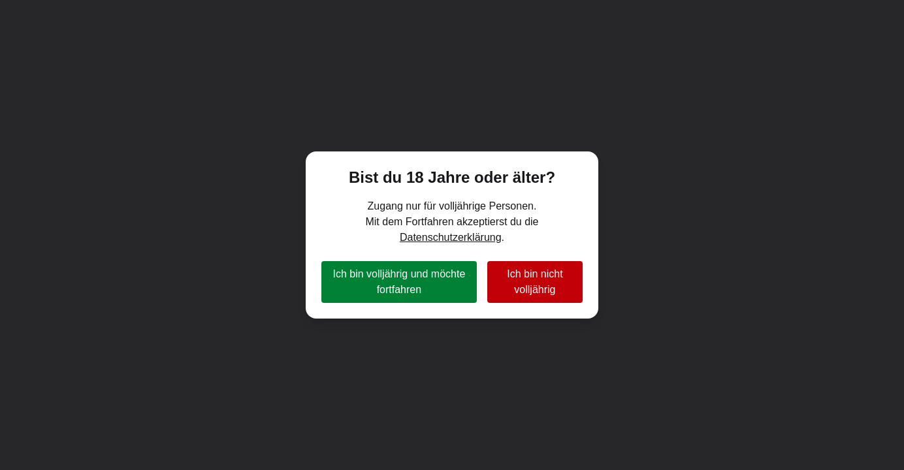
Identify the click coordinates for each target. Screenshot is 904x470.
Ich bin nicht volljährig (534, 281)
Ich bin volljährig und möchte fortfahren (399, 281)
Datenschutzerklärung (451, 237)
